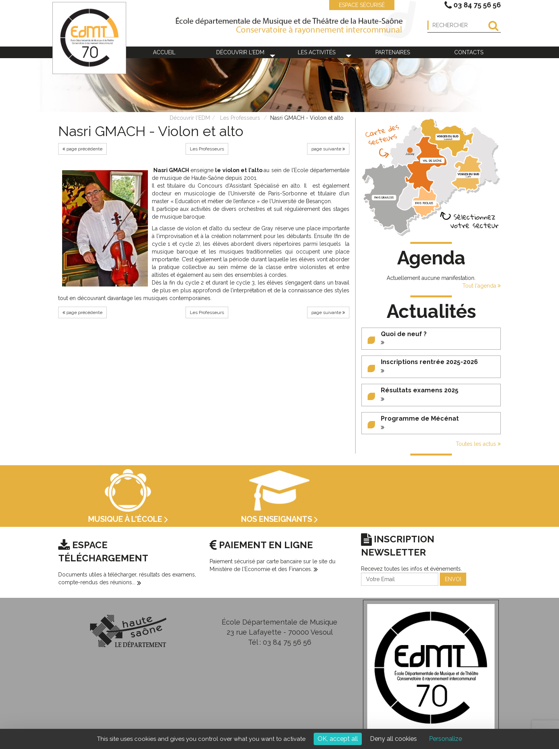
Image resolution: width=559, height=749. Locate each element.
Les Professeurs (240, 118)
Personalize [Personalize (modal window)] (445, 738)
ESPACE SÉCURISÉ (358, 5)
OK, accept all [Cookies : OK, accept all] (338, 738)
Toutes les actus (478, 444)
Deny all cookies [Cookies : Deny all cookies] (393, 738)
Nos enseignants (279, 519)
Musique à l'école (128, 519)
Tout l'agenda (481, 286)
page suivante (328, 149)
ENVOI (453, 579)
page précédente (82, 149)
